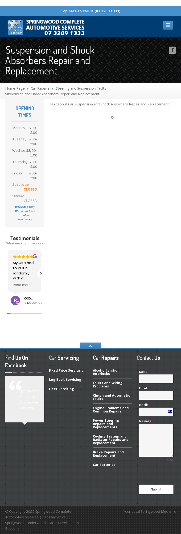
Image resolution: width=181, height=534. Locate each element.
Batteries (104, 464)
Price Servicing (66, 371)
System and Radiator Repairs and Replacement (110, 439)
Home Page (15, 88)
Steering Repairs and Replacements (106, 423)
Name (144, 371)
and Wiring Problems (108, 384)
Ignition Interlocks (106, 372)
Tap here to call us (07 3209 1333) (90, 11)
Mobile (145, 405)
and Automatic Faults (111, 397)
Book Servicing (65, 379)
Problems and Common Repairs (111, 409)
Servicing (61, 388)
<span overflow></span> (24, 286)
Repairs (40, 88)
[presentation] (156, 473)
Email (144, 388)
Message (146, 421)
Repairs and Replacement (108, 454)
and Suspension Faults (81, 88)
